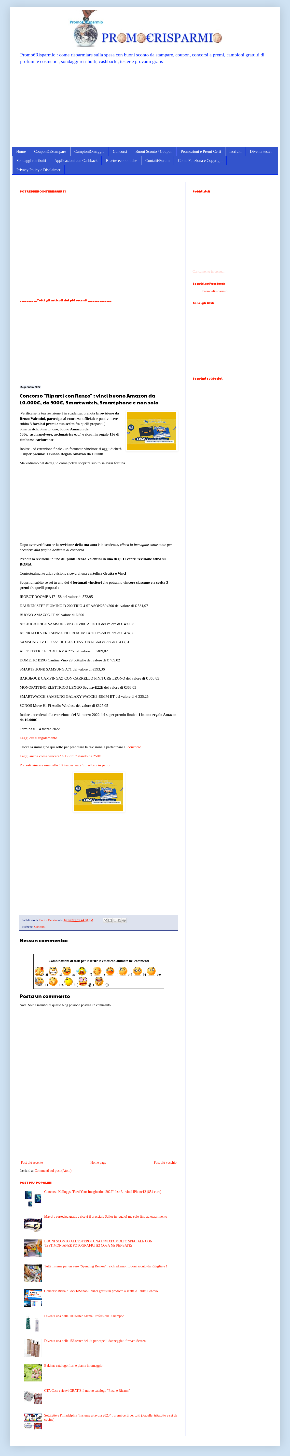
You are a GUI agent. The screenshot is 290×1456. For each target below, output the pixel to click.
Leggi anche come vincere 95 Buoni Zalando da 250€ (60, 756)
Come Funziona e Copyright (200, 160)
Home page (98, 1162)
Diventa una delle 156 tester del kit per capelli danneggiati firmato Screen (95, 1341)
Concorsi (120, 151)
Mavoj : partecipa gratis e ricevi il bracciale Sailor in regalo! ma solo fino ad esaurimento (105, 1216)
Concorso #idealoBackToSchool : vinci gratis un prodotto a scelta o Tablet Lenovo (101, 1291)
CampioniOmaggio (89, 151)
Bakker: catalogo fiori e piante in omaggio (73, 1365)
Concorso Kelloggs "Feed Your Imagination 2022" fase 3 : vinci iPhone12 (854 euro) (102, 1192)
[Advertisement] (145, 105)
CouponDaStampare (50, 151)
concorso (134, 747)
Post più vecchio (165, 1162)
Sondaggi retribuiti (31, 160)
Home (21, 151)
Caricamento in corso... (208, 271)
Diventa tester (261, 151)
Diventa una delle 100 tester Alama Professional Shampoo (84, 1316)
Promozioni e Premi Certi (201, 151)
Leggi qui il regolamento (38, 738)
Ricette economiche (121, 160)
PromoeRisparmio (214, 291)
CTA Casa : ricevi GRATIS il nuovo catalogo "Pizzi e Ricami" (87, 1390)
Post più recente (32, 1162)
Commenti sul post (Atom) (53, 1171)
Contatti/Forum (157, 160)
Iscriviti (235, 151)
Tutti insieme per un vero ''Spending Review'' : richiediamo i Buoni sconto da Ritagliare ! (105, 1266)
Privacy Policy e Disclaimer (38, 170)
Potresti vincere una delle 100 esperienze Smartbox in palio (65, 765)
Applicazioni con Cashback (75, 160)
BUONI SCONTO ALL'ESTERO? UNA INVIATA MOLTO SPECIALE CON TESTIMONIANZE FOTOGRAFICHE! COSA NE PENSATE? (98, 1243)
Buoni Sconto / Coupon (153, 151)
